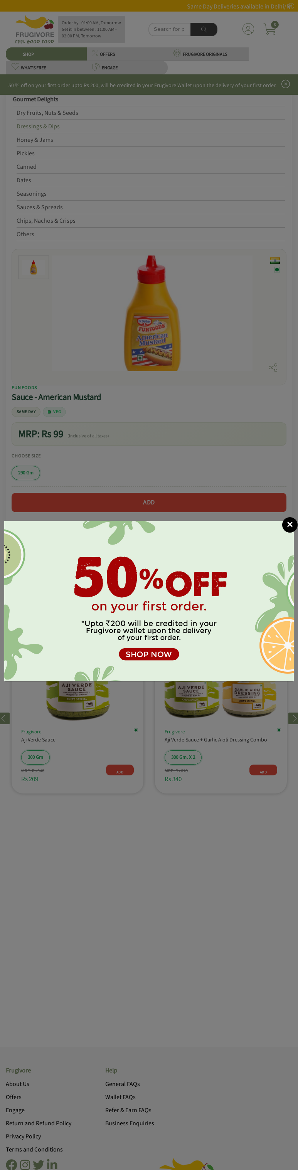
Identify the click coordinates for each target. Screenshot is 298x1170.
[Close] (290, 525)
